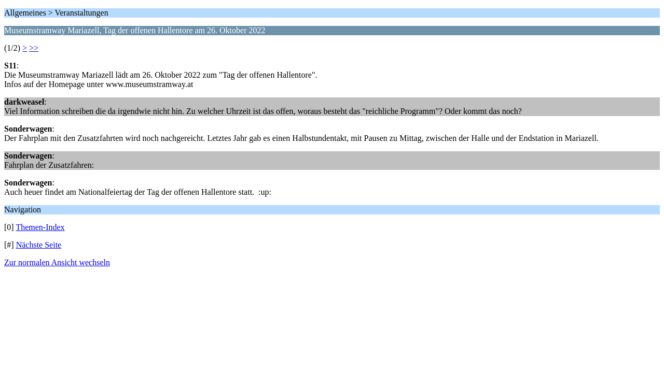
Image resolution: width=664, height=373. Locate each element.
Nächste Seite (39, 244)
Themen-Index (40, 227)
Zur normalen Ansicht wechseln (57, 262)
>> (33, 48)
